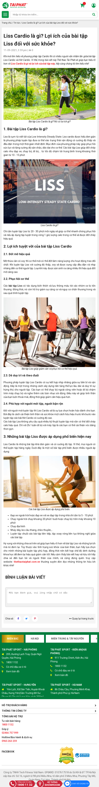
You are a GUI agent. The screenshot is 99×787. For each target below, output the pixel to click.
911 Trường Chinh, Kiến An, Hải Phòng (69, 659)
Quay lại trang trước (81, 618)
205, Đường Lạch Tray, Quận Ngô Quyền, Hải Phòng (22, 655)
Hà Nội (35, 638)
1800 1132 (10, 662)
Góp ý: (10, 731)
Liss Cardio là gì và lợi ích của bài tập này (33, 63)
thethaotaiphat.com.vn (26, 561)
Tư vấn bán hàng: (11, 723)
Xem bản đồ (10, 671)
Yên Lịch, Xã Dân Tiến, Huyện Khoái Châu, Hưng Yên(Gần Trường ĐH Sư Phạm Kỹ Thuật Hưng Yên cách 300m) (23, 693)
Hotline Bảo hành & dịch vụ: (17, 739)
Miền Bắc (13, 638)
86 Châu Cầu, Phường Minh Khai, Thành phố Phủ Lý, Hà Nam (70, 691)
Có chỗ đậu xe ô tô (14, 667)
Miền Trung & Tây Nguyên (67, 638)
